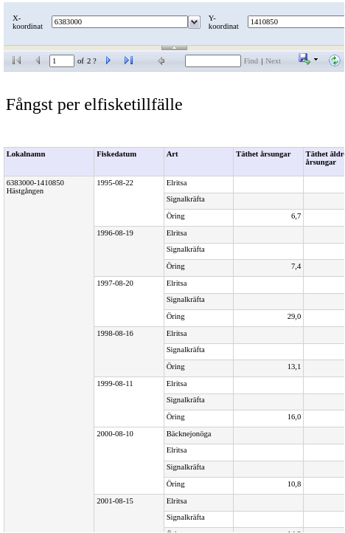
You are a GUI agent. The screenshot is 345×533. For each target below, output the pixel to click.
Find (251, 61)
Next (273, 61)
